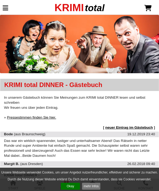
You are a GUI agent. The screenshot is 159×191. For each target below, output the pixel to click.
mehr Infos (91, 186)
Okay (70, 186)
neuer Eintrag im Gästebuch (129, 127)
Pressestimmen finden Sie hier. (31, 117)
